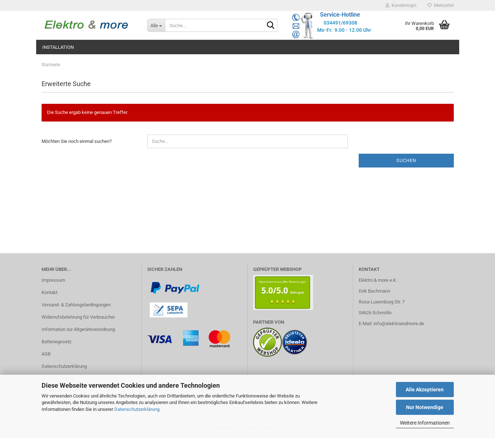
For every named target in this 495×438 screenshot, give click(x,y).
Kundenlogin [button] (401, 5)
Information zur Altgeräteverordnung (78, 329)
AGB (46, 354)
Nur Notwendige (424, 407)
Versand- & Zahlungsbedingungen (76, 304)
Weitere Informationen (425, 423)
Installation (58, 47)
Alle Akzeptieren (425, 389)
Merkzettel (440, 5)
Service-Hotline (340, 14)
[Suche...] (156, 25)
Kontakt (49, 292)
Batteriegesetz (56, 341)
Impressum (53, 280)
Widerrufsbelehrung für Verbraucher (78, 317)
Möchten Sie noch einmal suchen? (77, 141)
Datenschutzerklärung (136, 409)
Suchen (406, 160)
